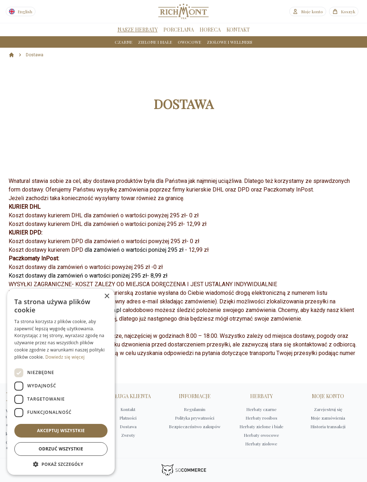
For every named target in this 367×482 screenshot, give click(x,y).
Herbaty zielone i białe (261, 426)
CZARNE (123, 42)
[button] (61, 464)
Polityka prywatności (194, 418)
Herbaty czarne (261, 409)
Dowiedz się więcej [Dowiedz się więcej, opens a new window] (65, 357)
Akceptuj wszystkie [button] (61, 430)
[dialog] (61, 382)
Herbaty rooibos (261, 418)
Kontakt (127, 409)
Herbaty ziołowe (261, 443)
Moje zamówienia (328, 418)
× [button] (106, 296)
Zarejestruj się (328, 409)
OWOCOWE (189, 42)
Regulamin (194, 409)
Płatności (128, 418)
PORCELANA (178, 29)
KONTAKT (238, 29)
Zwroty (128, 435)
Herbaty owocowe (261, 435)
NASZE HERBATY (138, 29)
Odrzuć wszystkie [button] (61, 449)
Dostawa (34, 54)
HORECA (210, 29)
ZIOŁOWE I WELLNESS (229, 42)
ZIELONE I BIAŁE (155, 42)
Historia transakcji (327, 426)
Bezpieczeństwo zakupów (194, 426)
